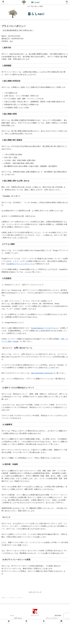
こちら (26, 272)
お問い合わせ (18, 618)
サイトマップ (35, 615)
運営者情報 (58, 615)
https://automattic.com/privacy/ (42, 373)
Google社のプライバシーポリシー (18, 264)
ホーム (12, 615)
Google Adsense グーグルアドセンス (44, 328)
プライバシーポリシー (52, 618)
